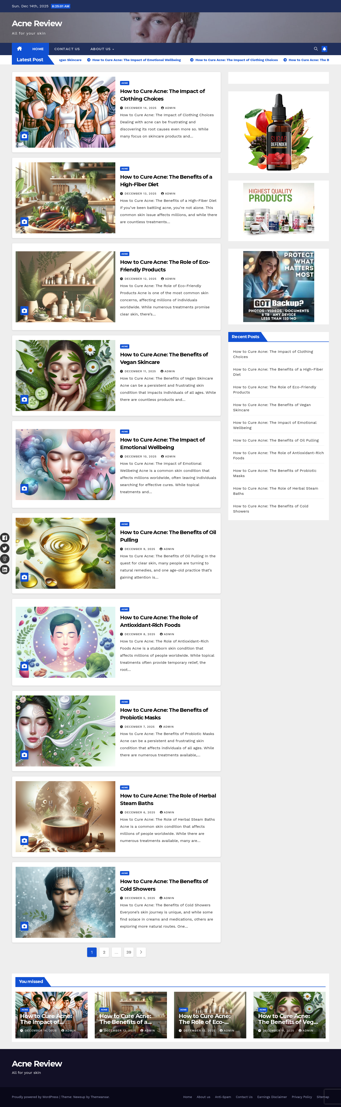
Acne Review (37, 23)
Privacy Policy (302, 1097)
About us (101, 49)
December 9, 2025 (141, 549)
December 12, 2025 (141, 278)
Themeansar (100, 1097)
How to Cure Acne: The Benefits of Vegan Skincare (289, 1022)
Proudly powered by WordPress (35, 1097)
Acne (124, 83)
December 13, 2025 (141, 193)
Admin (168, 108)
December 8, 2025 (141, 634)
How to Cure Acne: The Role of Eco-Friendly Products (204, 1022)
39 (128, 952)
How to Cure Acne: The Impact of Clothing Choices (46, 1022)
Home (38, 49)
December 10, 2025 (141, 456)
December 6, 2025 (141, 812)
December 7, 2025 (140, 726)
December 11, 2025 (141, 371)
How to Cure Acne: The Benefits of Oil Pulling (276, 440)
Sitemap (323, 1097)
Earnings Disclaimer (272, 1097)
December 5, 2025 (141, 898)
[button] (316, 49)
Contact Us (67, 49)
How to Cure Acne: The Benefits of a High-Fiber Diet (125, 1022)
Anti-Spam (223, 1097)
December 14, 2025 (141, 108)
